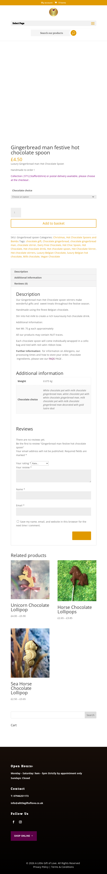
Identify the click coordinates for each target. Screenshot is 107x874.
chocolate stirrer (26, 245)
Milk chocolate (31, 256)
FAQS (52, 358)
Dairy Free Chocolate (49, 245)
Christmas (59, 237)
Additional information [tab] (28, 277)
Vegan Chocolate (50, 256)
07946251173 (21, 795)
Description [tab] (21, 271)
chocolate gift (33, 241)
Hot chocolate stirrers (23, 252)
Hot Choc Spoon (71, 245)
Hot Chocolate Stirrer (84, 248)
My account (47, 3)
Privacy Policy (40, 867)
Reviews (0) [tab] (21, 283)
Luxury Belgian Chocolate (51, 252)
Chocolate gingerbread (56, 241)
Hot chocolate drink (34, 248)
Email (20, 505)
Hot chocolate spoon (58, 248)
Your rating (23, 463)
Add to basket (54, 223)
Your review (24, 467)
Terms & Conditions (62, 867)
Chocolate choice (22, 190)
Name (20, 489)
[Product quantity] (16, 212)
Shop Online (22, 835)
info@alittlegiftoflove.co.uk (27, 803)
